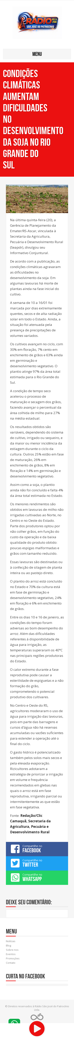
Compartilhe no (37, 849)
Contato (10, 962)
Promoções (13, 958)
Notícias (10, 941)
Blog (8, 945)
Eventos (11, 954)
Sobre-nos (12, 950)
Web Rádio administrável (37, 1016)
